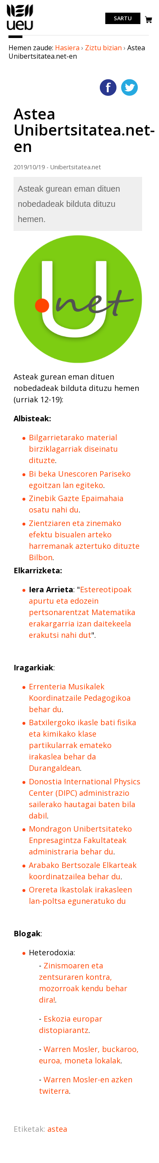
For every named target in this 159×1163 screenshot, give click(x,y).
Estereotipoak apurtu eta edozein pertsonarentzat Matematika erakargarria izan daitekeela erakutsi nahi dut (82, 612)
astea (57, 1129)
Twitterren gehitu (129, 87)
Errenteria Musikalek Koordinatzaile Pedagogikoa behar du (80, 697)
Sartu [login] (123, 18)
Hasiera (67, 47)
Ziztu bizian (103, 47)
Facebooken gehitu (108, 87)
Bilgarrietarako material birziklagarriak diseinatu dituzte (73, 448)
